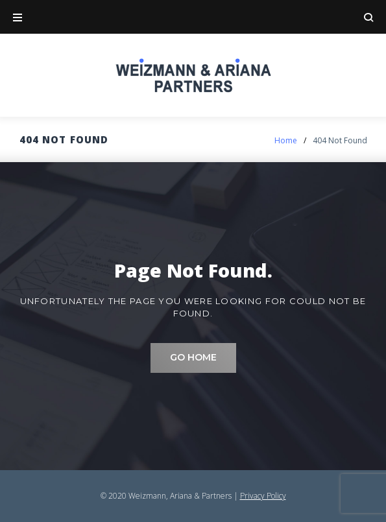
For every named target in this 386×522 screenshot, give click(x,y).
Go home (193, 357)
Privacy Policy (263, 495)
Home (285, 140)
